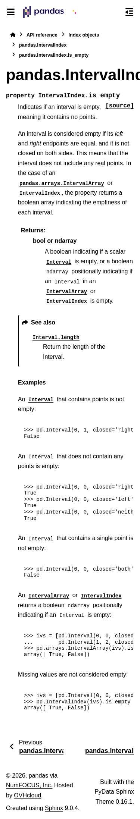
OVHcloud (27, 795)
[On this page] (129, 12)
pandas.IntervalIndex (42, 45)
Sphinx (54, 808)
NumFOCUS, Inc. (29, 785)
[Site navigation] (10, 12)
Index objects (84, 35)
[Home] (12, 35)
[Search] (116, 12)
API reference (42, 35)
